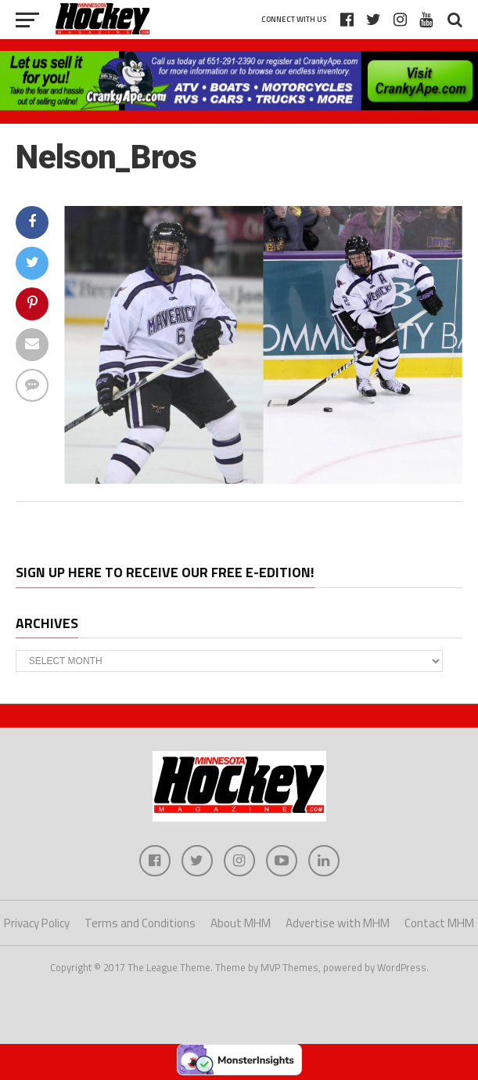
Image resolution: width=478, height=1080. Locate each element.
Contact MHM (439, 923)
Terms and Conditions (140, 923)
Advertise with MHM (338, 923)
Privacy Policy (37, 923)
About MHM (240, 923)
